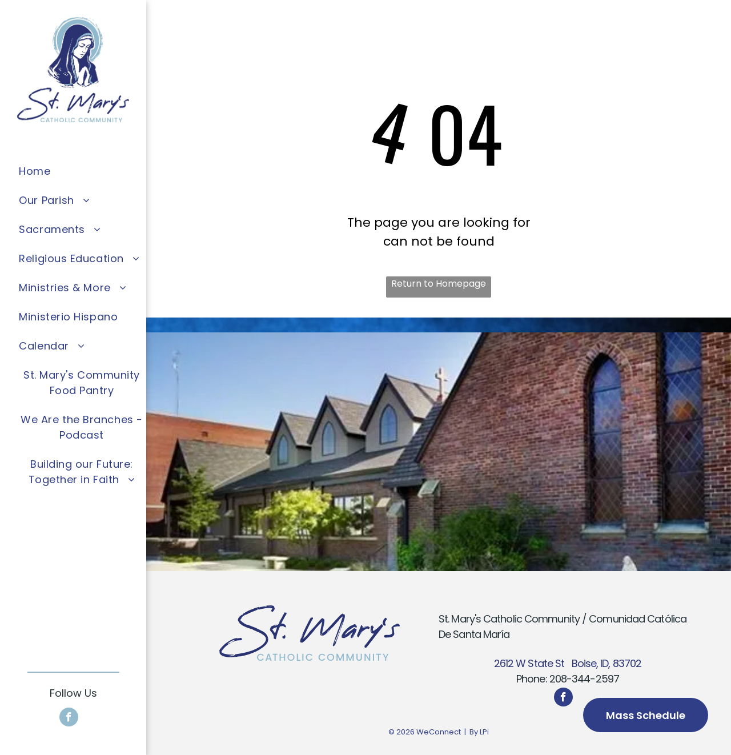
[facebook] (68, 718)
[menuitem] (81, 171)
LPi (484, 731)
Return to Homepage (438, 283)
